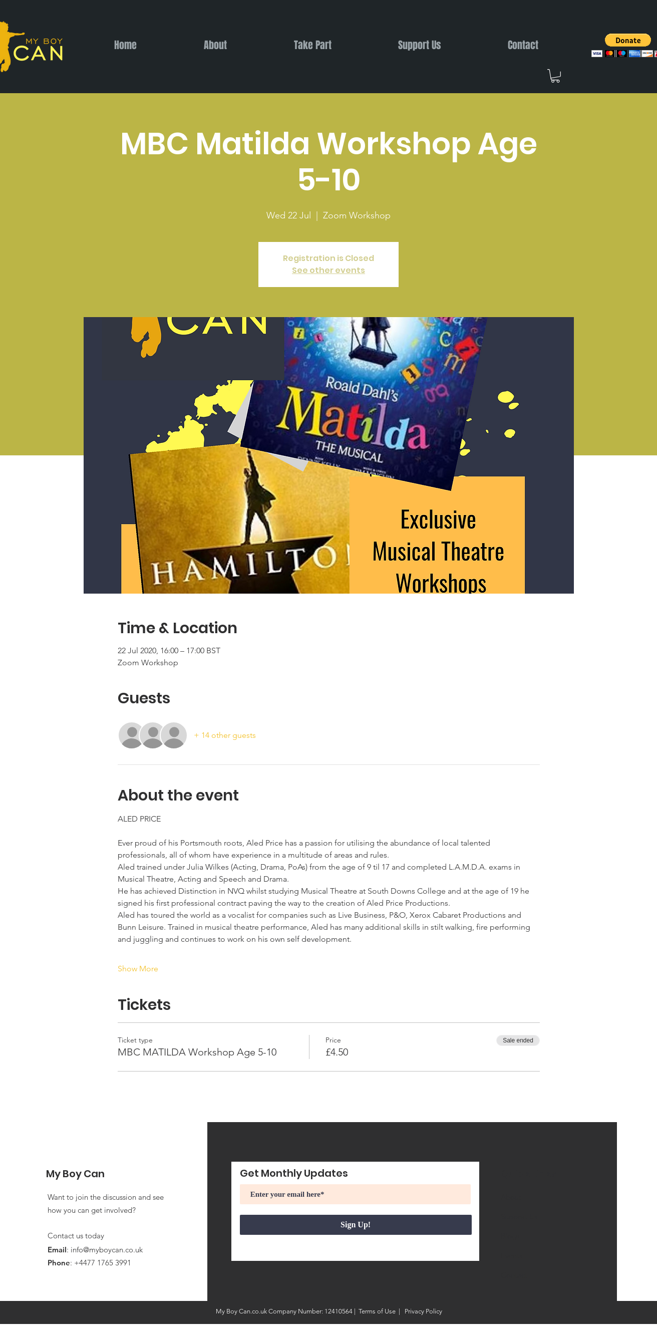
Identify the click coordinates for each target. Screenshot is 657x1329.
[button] (555, 76)
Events (511, 1255)
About (511, 1197)
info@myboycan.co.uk (107, 1249)
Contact (514, 1275)
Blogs (510, 1236)
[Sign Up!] (356, 1225)
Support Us (519, 1216)
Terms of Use (377, 1311)
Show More (138, 968)
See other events (328, 270)
